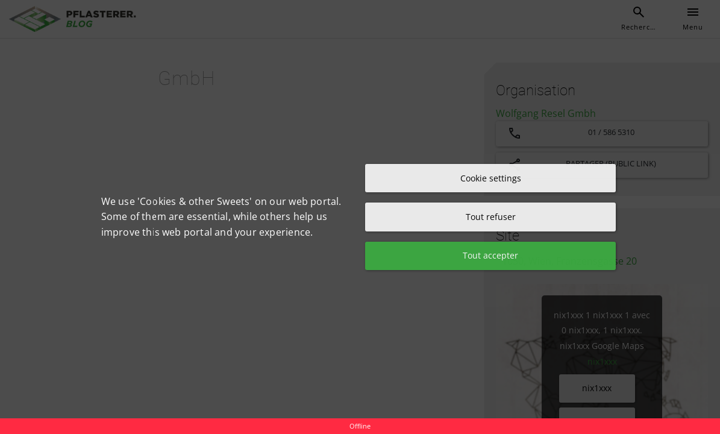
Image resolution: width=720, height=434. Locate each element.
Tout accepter (490, 256)
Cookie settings (490, 177)
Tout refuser (491, 216)
